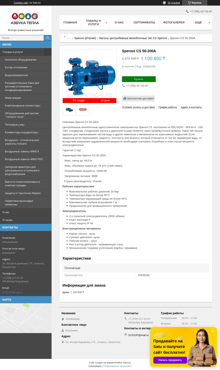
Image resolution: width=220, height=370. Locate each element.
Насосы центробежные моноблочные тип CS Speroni (133, 38)
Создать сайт (21, 2)
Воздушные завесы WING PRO (24, 159)
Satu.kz (127, 362)
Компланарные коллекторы (22, 105)
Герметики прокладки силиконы (19, 202)
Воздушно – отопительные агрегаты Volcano (22, 141)
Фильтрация (13, 98)
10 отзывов (174, 2)
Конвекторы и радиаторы (21, 132)
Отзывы (7, 220)
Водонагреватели (16, 75)
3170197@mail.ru (12, 292)
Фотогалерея (173, 22)
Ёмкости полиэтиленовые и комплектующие (22, 183)
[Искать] (48, 38)
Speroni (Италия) (85, 38)
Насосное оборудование (21, 59)
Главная (70, 22)
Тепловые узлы (14, 124)
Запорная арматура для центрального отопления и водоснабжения (22, 170)
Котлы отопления (16, 67)
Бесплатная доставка (140, 98)
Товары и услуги (12, 52)
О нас (5, 212)
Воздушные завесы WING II (22, 151)
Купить (138, 79)
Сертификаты (144, 22)
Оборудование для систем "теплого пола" (21, 115)
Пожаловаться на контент (117, 366)
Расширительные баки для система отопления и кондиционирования (22, 86)
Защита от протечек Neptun (23, 193)
